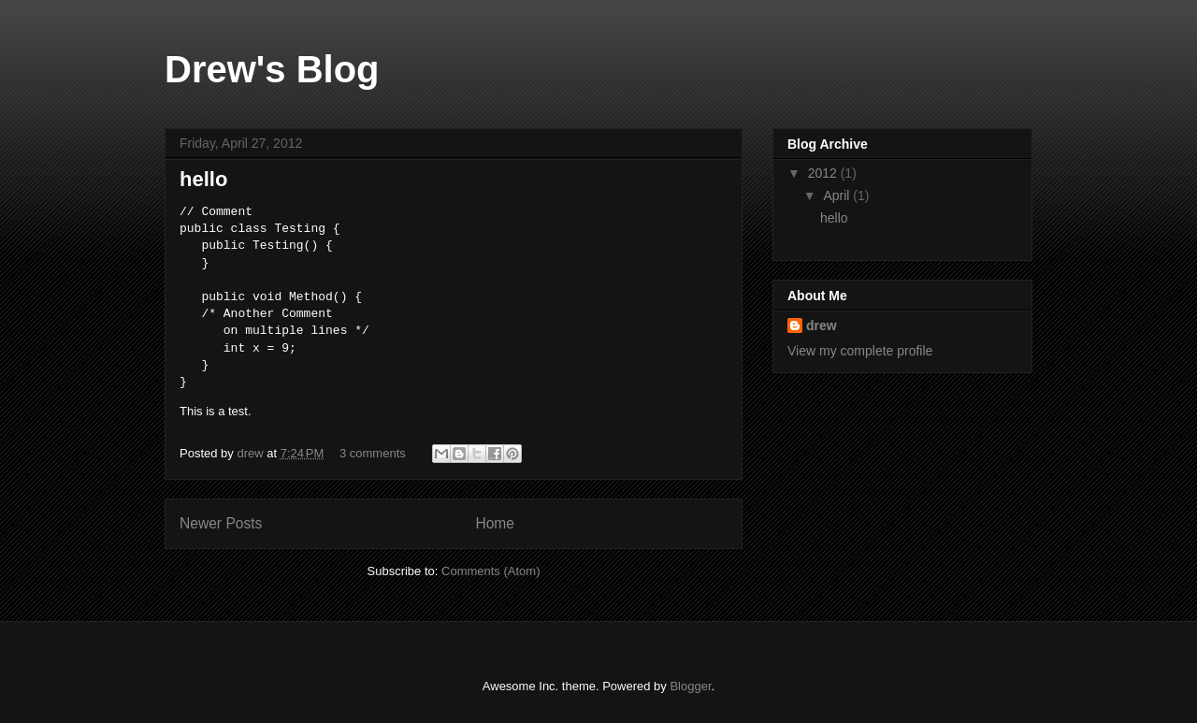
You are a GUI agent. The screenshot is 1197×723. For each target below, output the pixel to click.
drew (252, 453)
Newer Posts (221, 523)
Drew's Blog (272, 69)
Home (494, 523)
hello (203, 179)
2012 (824, 173)
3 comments (372, 453)
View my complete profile (859, 350)
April (838, 195)
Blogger (690, 686)
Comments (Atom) (490, 571)
